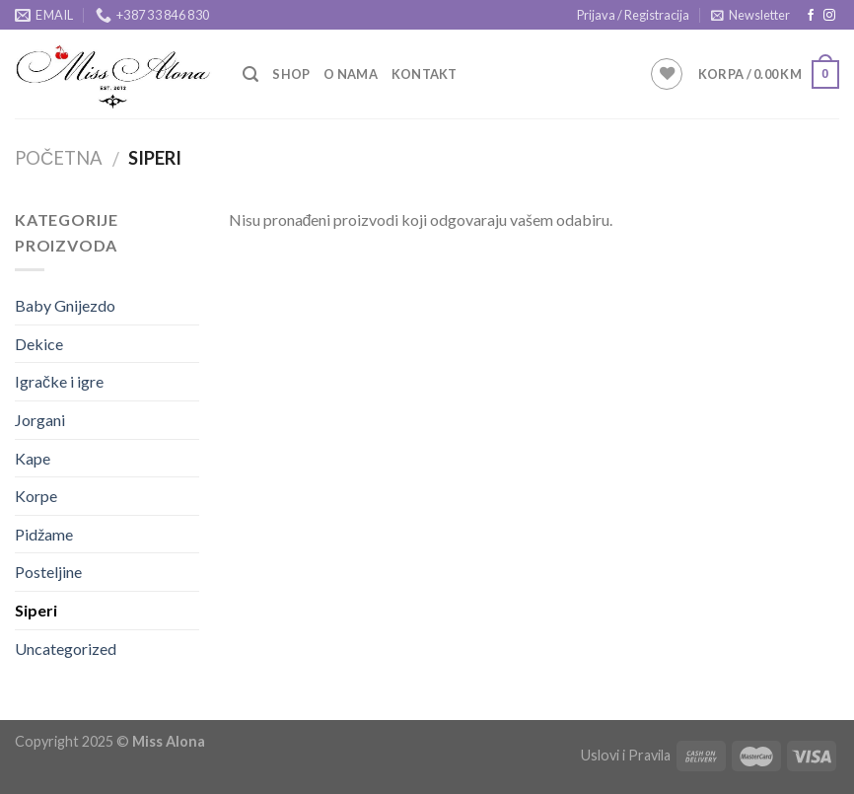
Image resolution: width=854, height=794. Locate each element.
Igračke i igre (59, 381)
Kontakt (424, 74)
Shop (291, 74)
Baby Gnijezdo (65, 305)
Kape (32, 458)
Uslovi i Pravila (626, 755)
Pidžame (44, 534)
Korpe (36, 495)
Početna (59, 158)
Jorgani (40, 419)
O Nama (350, 74)
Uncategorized (65, 648)
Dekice (39, 343)
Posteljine (48, 571)
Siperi (36, 610)
